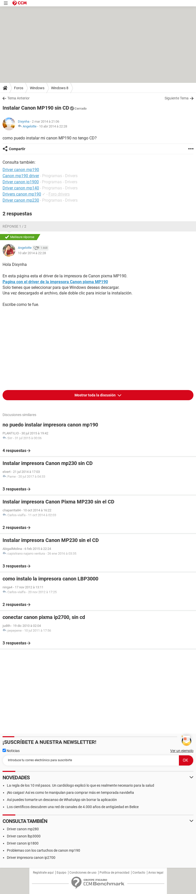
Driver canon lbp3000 (24, 836)
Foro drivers (59, 194)
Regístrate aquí (43, 872)
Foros (18, 88)
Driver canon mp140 (21, 188)
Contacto (138, 872)
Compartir (17, 149)
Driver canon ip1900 (21, 181)
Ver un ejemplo (181, 751)
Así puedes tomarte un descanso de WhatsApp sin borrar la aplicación (62, 800)
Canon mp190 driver (21, 175)
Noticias (11, 751)
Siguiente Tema (177, 98)
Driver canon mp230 (21, 200)
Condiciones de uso (82, 872)
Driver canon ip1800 (23, 843)
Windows (37, 88)
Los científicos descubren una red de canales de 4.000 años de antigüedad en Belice (73, 807)
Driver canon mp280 (23, 829)
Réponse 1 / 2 (14, 226)
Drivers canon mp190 (22, 194)
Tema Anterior (18, 98)
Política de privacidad (114, 872)
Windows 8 (59, 88)
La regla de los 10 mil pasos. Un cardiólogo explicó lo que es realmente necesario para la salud (80, 785)
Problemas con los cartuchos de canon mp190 (43, 850)
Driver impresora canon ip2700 (31, 858)
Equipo (61, 872)
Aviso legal (155, 872)
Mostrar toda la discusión (95, 395)
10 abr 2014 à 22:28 (53, 126)
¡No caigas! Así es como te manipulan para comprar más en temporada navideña (70, 793)
